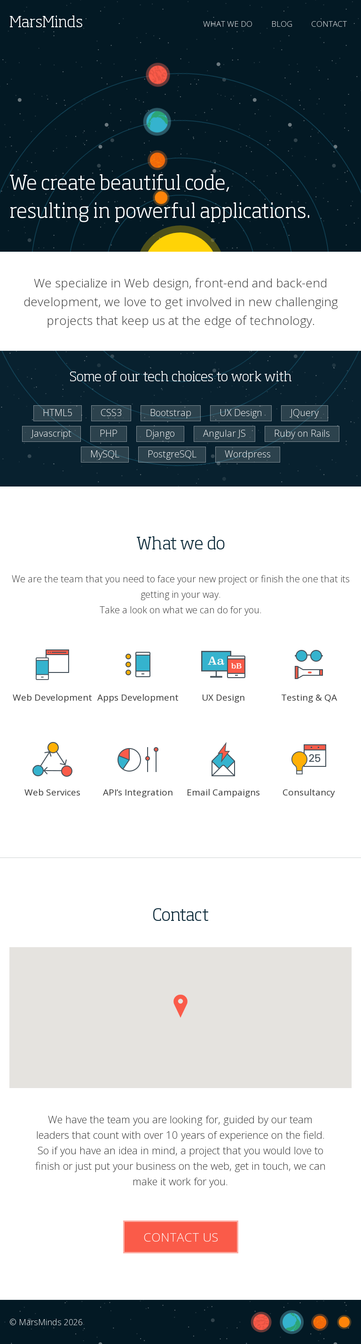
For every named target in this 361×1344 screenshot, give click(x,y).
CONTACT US (180, 1236)
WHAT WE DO (227, 23)
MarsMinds (46, 23)
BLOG (281, 23)
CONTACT (329, 23)
